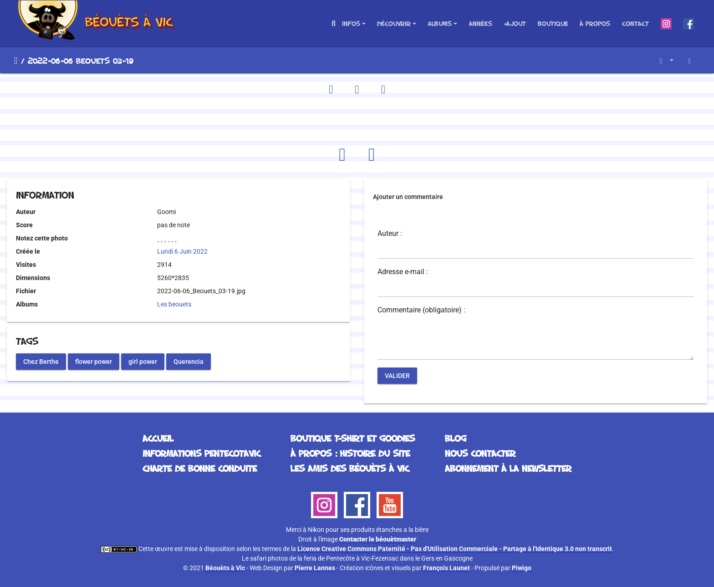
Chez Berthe (41, 361)
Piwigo (521, 568)
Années (480, 23)
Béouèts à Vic (225, 568)
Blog (455, 438)
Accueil (15, 60)
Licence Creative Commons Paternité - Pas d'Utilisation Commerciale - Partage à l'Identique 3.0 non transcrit (454, 548)
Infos (351, 23)
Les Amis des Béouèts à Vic (350, 468)
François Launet (446, 568)
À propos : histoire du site (350, 453)
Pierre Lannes (315, 568)
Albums (440, 23)
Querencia (188, 361)
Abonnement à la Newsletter (508, 468)
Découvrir (394, 23)
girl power (142, 361)
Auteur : (389, 233)
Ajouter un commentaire (408, 196)
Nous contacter (480, 453)
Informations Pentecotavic (201, 453)
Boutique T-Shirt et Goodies (353, 438)
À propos (595, 23)
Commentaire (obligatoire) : (421, 310)
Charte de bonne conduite (200, 468)
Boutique (553, 23)
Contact (635, 23)
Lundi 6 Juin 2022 (182, 251)
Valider (397, 375)
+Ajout (515, 23)
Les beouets (174, 304)
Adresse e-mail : (402, 272)
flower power (93, 361)
